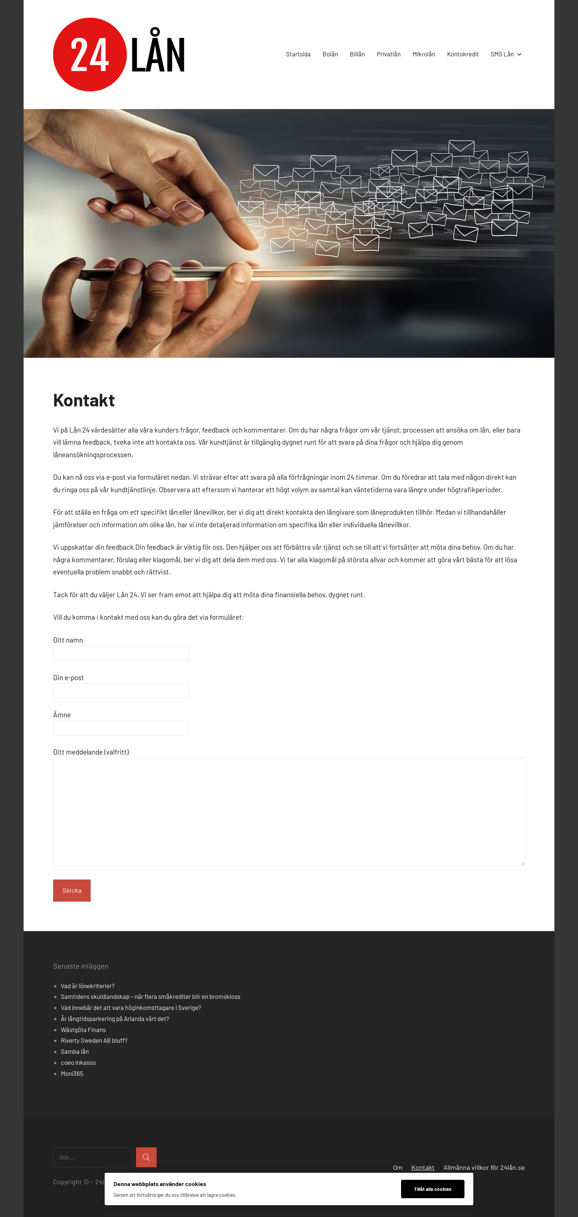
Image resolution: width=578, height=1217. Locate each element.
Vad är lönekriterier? (88, 985)
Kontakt (423, 1167)
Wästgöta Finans (83, 1029)
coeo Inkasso (78, 1062)
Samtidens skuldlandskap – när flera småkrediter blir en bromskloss (150, 996)
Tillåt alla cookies (433, 1189)
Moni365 (72, 1073)
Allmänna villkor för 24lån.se (484, 1167)
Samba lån (75, 1051)
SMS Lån (505, 53)
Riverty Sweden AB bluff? (94, 1040)
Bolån (330, 53)
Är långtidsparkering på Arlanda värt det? (115, 1018)
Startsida (298, 53)
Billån (357, 53)
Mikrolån (423, 53)
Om (398, 1167)
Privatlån (389, 53)
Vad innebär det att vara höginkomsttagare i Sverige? (131, 1007)
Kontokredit (463, 53)
